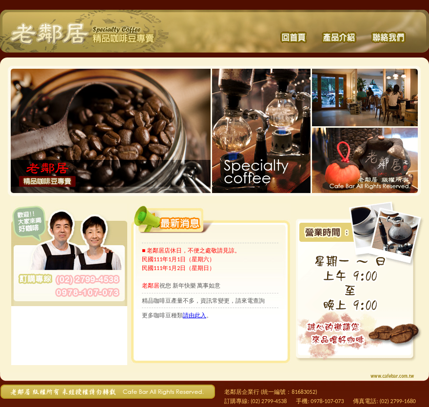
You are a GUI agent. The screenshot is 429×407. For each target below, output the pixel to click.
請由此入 (194, 315)
